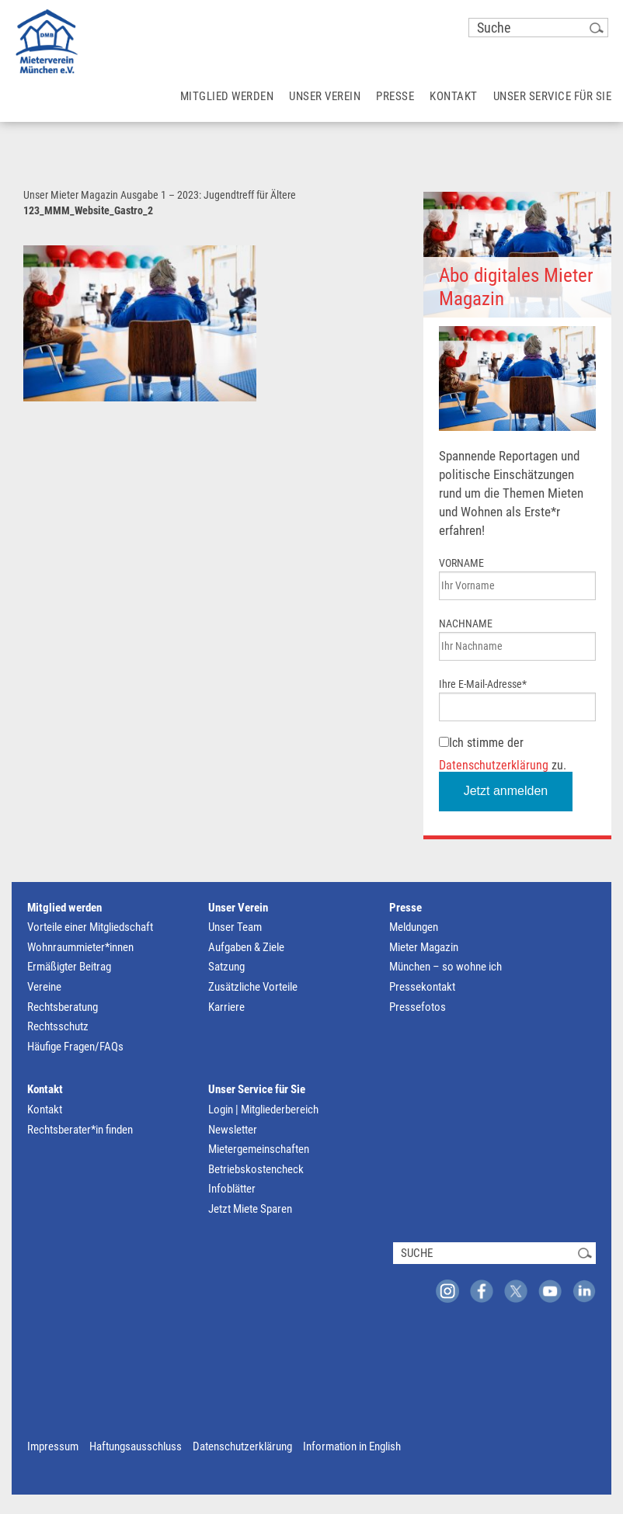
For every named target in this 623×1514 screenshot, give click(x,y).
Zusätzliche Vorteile (253, 987)
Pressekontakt (422, 987)
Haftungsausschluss (135, 1446)
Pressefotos (417, 1007)
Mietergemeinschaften (258, 1149)
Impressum (52, 1446)
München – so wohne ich (445, 967)
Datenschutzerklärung (493, 765)
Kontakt (45, 1089)
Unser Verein (238, 908)
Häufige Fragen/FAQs (75, 1047)
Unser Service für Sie (256, 1089)
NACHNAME (465, 623)
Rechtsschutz (58, 1026)
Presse (405, 908)
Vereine (44, 987)
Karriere (226, 1007)
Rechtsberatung (62, 1007)
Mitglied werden (64, 908)
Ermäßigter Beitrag (69, 967)
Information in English (352, 1446)
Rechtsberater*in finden (80, 1130)
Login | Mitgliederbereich (263, 1109)
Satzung (226, 967)
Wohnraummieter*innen (80, 947)
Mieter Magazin (423, 947)
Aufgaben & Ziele (246, 947)
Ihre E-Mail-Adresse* (483, 684)
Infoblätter (232, 1189)
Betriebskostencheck (256, 1169)
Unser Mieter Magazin (70, 195)
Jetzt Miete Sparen (250, 1209)
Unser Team (235, 927)
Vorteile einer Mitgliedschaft (90, 927)
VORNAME (461, 563)
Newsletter (232, 1130)
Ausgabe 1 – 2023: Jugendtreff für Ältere (208, 195)
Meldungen (413, 927)
